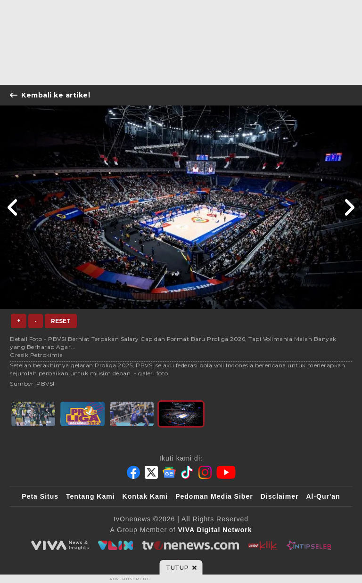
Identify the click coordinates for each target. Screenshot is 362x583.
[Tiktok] (187, 472)
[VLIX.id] (115, 545)
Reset (61, 320)
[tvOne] (190, 545)
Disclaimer (280, 496)
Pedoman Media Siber (214, 496)
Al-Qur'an (323, 496)
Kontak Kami (145, 496)
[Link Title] (13, 207)
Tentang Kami (90, 496)
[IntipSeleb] (308, 545)
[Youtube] (226, 472)
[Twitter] (151, 472)
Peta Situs (40, 496)
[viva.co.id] (60, 545)
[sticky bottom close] (181, 567)
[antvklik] (262, 545)
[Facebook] (133, 472)
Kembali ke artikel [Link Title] (50, 95)
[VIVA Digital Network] (215, 530)
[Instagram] (205, 472)
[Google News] (169, 472)
